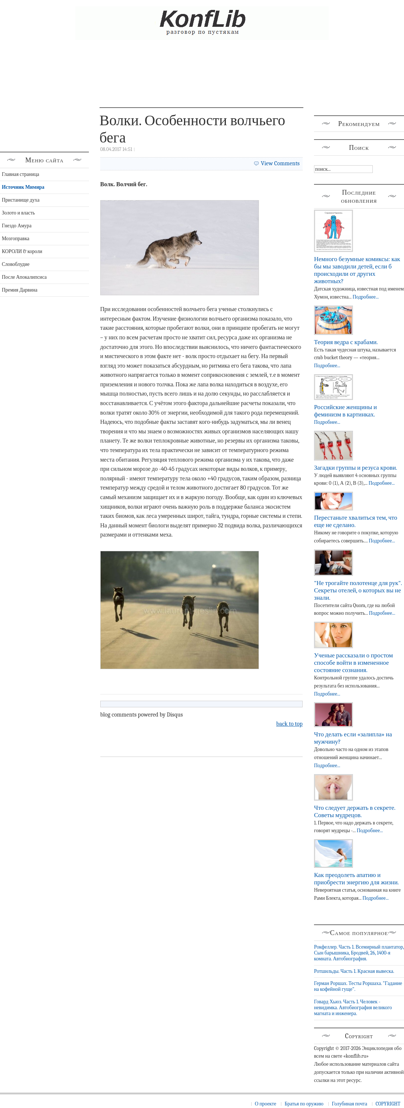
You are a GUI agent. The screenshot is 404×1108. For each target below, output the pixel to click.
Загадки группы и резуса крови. (355, 467)
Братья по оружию (304, 1104)
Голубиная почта (349, 1104)
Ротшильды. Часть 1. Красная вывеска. (354, 971)
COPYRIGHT (388, 1104)
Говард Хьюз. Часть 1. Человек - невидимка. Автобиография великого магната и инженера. (353, 1008)
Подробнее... (366, 297)
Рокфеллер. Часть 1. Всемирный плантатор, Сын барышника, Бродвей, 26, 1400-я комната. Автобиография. (359, 953)
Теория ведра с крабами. (346, 342)
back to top (289, 724)
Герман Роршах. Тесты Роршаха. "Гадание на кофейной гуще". (358, 986)
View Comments (280, 163)
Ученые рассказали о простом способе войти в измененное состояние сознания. (353, 663)
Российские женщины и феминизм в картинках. (345, 411)
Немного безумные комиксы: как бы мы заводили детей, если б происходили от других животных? (357, 270)
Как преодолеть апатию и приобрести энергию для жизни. (356, 878)
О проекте (265, 1104)
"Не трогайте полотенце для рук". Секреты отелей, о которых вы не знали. (358, 590)
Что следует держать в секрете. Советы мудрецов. (354, 811)
